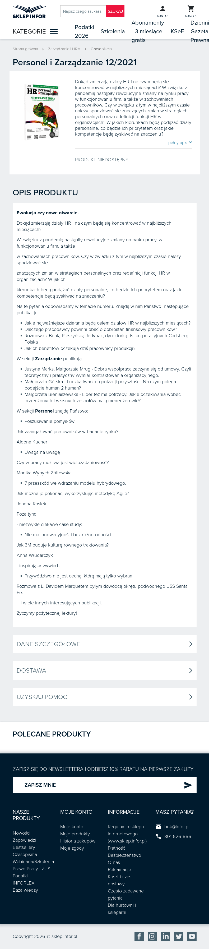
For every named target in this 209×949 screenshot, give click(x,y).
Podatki (20, 876)
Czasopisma (101, 49)
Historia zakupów (77, 841)
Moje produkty (75, 834)
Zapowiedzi (24, 840)
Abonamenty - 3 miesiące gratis (148, 31)
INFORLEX (24, 883)
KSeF (177, 31)
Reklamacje (119, 869)
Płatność (116, 848)
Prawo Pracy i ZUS (31, 869)
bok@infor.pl (176, 827)
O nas (114, 862)
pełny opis (180, 142)
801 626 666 (177, 836)
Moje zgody (72, 848)
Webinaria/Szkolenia (33, 861)
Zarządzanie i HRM (64, 49)
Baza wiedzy (25, 890)
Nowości (21, 833)
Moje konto (71, 827)
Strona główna (25, 49)
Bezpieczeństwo (124, 855)
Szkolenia (113, 31)
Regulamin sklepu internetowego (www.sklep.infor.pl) (127, 834)
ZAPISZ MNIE (109, 785)
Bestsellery (24, 847)
